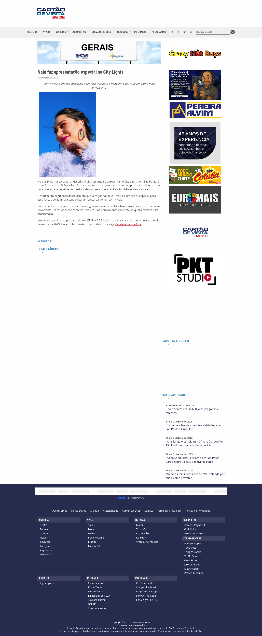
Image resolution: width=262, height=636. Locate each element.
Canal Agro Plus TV (146, 599)
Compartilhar (44, 240)
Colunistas (79, 32)
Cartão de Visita (144, 583)
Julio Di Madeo (192, 564)
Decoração (46, 554)
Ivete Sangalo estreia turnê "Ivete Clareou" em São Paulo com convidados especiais (195, 443)
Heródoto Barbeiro (194, 533)
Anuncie (94, 510)
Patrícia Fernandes (194, 573)
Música (44, 529)
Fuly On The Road (146, 595)
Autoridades (142, 533)
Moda (91, 529)
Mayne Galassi (192, 568)
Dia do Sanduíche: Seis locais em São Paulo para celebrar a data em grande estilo (192, 460)
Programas (158, 32)
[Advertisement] (161, 15)
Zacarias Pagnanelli (194, 525)
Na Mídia (141, 537)
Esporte (92, 541)
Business (122, 32)
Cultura (32, 32)
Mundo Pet (94, 546)
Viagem (44, 537)
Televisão (141, 529)
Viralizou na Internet (147, 541)
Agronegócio (47, 583)
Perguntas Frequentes (169, 510)
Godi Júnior (190, 529)
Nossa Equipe (78, 510)
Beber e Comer (96, 537)
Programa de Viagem (147, 591)
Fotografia (45, 546)
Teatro (43, 525)
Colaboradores (102, 32)
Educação (45, 541)
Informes (140, 32)
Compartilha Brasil (146, 587)
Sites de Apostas (97, 608)
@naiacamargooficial (128, 224)
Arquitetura (46, 550)
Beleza (91, 533)
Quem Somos (59, 510)
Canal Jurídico (95, 583)
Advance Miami (96, 599)
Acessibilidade (110, 510)
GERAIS (92, 604)
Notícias (61, 32)
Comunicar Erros (131, 510)
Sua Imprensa (95, 591)
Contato (148, 510)
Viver (46, 32)
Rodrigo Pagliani (193, 543)
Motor (139, 525)
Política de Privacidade (198, 510)
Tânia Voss (190, 547)
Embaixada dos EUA (99, 595)
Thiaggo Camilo (192, 551)
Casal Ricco (190, 560)
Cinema (44, 533)
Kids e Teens (95, 587)
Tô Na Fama (191, 556)
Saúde (91, 525)
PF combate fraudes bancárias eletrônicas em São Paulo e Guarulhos (194, 427)
